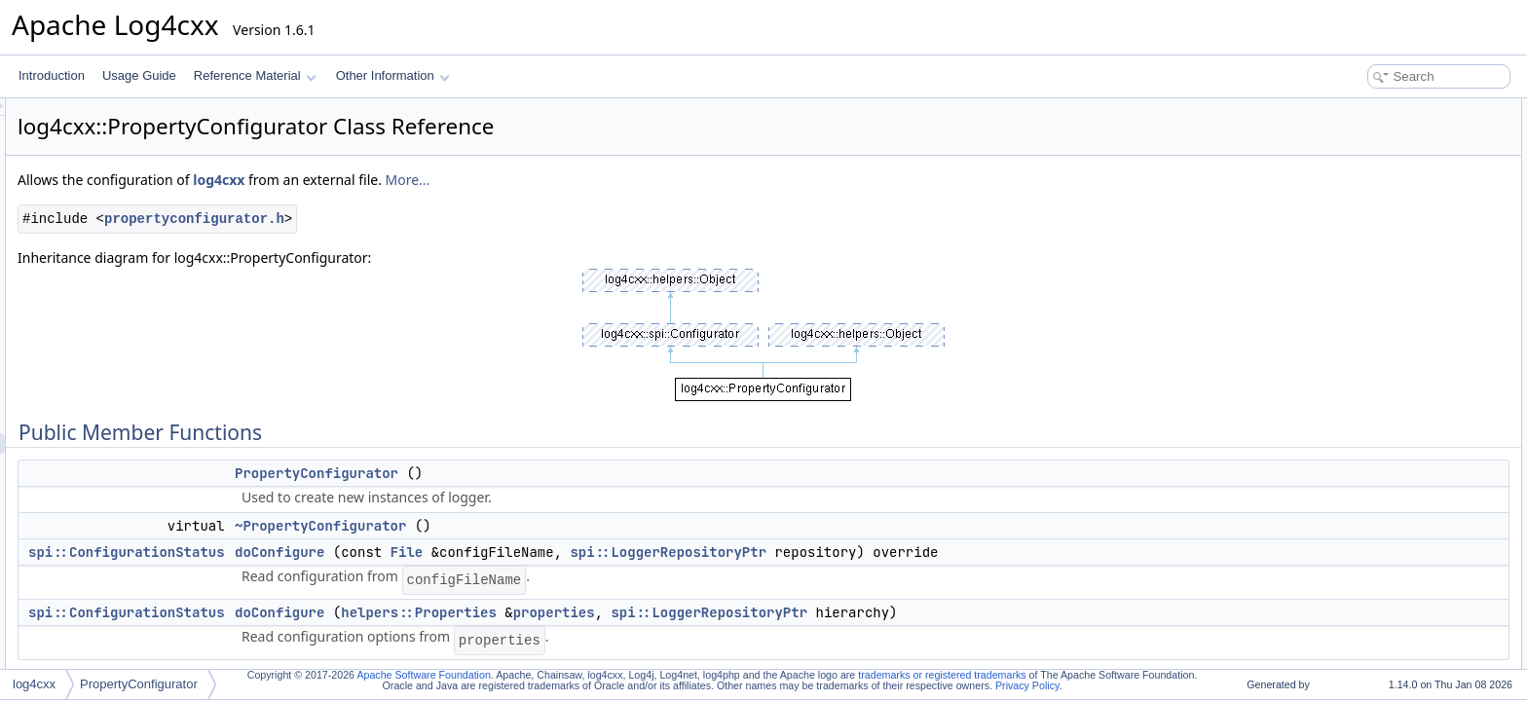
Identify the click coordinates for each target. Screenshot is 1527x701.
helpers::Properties (662, 612)
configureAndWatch (1376, 259)
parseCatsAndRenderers (1389, 387)
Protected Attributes (1361, 516)
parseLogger (1358, 430)
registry (1344, 537)
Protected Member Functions (1385, 323)
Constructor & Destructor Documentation (1415, 580)
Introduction (52, 75)
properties (797, 612)
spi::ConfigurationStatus (370, 552)
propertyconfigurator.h (438, 218)
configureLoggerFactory (1387, 344)
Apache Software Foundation (423, 675)
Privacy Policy (1027, 685)
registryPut (1353, 473)
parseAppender (1365, 452)
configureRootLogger (1379, 366)
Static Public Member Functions (1392, 216)
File (650, 552)
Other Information (393, 75)
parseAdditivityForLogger (1390, 409)
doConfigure (523, 552)
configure (1349, 237)
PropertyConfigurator (560, 473)
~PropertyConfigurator (564, 526)
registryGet (1354, 494)
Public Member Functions (1375, 109)
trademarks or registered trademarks (941, 675)
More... (651, 179)
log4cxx (462, 179)
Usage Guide (139, 75)
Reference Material (255, 75)
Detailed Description (1362, 559)
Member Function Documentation (1396, 644)
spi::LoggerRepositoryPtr (911, 552)
